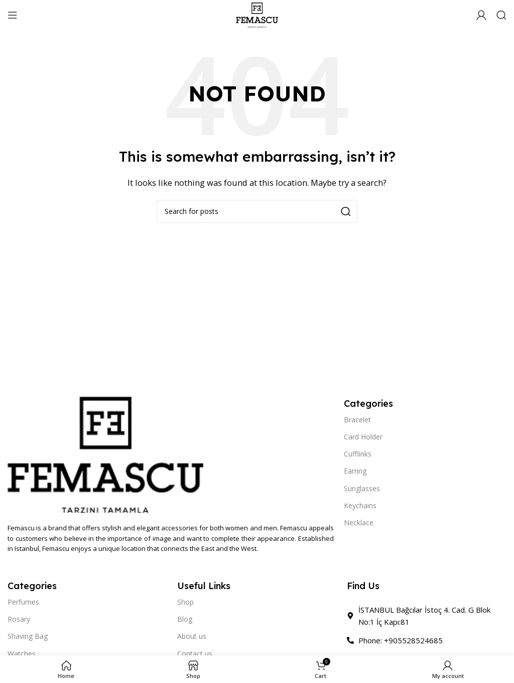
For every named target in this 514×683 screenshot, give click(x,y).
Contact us (194, 653)
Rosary (19, 619)
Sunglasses (362, 488)
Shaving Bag (28, 636)
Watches (22, 653)
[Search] (501, 15)
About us (191, 636)
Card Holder (363, 436)
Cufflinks (357, 454)
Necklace (358, 522)
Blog (184, 619)
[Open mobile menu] (13, 15)
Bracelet (357, 419)
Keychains (360, 505)
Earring (355, 471)
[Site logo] (257, 14)
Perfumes (23, 602)
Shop (185, 602)
